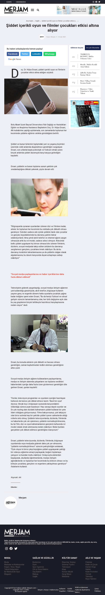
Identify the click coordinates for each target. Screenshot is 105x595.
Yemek (88, 574)
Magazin (7, 574)
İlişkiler (88, 569)
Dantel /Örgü (91, 567)
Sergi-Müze (66, 574)
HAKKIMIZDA (21, 2)
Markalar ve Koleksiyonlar (14, 565)
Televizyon (66, 567)
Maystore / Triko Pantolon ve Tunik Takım (87, 91)
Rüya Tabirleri (91, 579)
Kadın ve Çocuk (91, 565)
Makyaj (35, 574)
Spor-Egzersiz (38, 567)
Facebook (13, 54)
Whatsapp (49, 54)
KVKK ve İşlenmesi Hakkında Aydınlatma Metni (82, 590)
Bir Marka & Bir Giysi (12, 572)
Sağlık (37, 21)
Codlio (27, 590)
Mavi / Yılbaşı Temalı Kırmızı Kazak (87, 82)
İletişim (40, 590)
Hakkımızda (54, 590)
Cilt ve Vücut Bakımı (40, 569)
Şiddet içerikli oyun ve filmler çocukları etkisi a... (59, 21)
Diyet (35, 565)
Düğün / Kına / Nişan (12, 567)
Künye (46, 590)
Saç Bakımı (37, 572)
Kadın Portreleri (92, 572)
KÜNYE (9, 2)
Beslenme (37, 562)
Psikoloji (89, 562)
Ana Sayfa (29, 21)
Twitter (25, 54)
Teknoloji (89, 576)
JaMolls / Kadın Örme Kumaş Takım (88, 74)
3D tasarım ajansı (21, 591)
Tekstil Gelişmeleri (11, 569)
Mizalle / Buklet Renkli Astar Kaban (88, 66)
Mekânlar (65, 576)
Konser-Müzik (67, 572)
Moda (6, 562)
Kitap (64, 569)
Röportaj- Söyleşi (68, 562)
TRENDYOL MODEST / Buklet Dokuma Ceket (87, 56)
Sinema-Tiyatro (68, 565)
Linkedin (36, 54)
